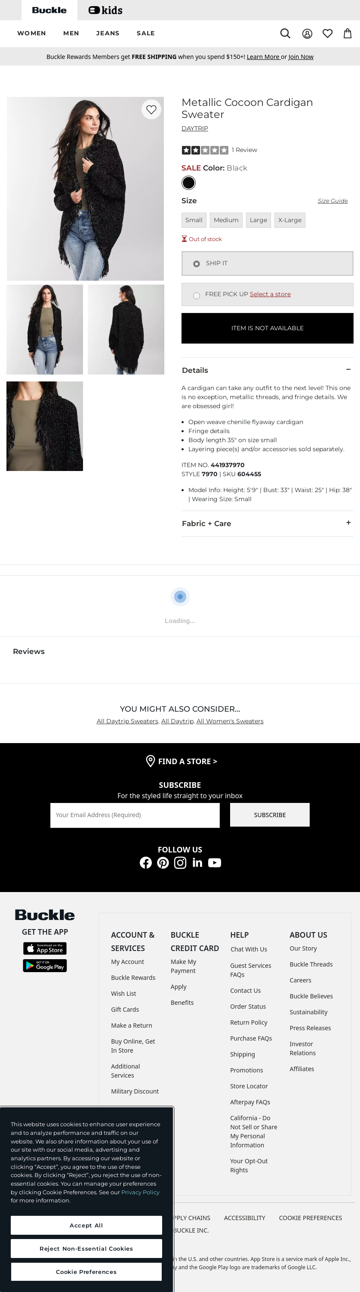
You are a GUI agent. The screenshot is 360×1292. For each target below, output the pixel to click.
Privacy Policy (140, 1192)
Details (267, 370)
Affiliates (302, 1069)
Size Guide (333, 201)
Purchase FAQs (251, 1038)
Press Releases (310, 1028)
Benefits (182, 1002)
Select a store (270, 294)
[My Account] (307, 34)
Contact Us (245, 990)
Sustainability (309, 1012)
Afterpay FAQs (250, 1102)
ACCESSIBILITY (244, 1218)
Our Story (303, 948)
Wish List (123, 993)
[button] (32, 34)
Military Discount (135, 1091)
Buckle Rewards (133, 977)
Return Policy (248, 1022)
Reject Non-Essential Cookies (86, 1248)
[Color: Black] (189, 183)
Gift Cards (125, 1009)
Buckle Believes (311, 996)
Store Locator (249, 1086)
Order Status (248, 1006)
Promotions (246, 1070)
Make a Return (131, 1025)
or (268, 57)
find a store (188, 761)
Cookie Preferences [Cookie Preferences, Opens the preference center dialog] (86, 1271)
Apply (179, 986)
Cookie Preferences (310, 1218)
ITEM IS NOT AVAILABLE (267, 328)
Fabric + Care (267, 523)
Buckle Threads (311, 964)
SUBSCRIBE (270, 815)
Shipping (242, 1054)
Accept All (86, 1225)
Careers (300, 980)
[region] (86, 1199)
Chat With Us (249, 949)
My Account (127, 961)
